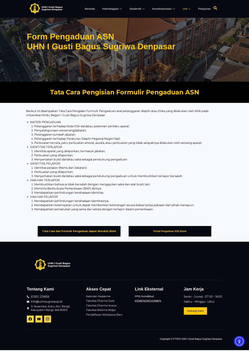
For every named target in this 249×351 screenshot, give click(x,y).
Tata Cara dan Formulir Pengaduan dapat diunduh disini (79, 231)
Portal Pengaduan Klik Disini (169, 231)
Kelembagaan (111, 8)
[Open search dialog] (215, 8)
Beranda (89, 8)
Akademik (137, 8)
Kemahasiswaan (164, 8)
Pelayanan (204, 8)
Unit (186, 8)
